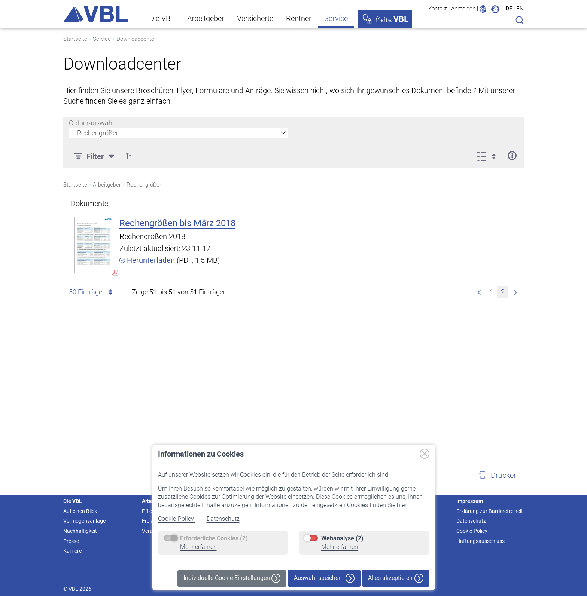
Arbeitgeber (205, 18)
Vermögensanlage (84, 521)
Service (336, 18)
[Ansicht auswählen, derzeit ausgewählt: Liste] (489, 156)
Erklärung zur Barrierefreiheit (489, 511)
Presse (71, 541)
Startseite (75, 39)
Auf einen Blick (80, 511)
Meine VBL (385, 19)
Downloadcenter (136, 39)
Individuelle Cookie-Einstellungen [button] (231, 578)
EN (520, 8)
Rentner (298, 18)
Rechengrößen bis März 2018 (177, 223)
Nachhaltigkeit (80, 531)
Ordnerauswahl (91, 123)
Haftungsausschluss (480, 541)
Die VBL (161, 18)
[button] (129, 156)
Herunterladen (147, 260)
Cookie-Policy (176, 518)
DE (508, 8)
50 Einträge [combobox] (92, 292)
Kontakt (437, 8)
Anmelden (463, 8)
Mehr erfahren (198, 546)
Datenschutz (223, 518)
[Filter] (95, 156)
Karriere (72, 551)
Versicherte (255, 18)
